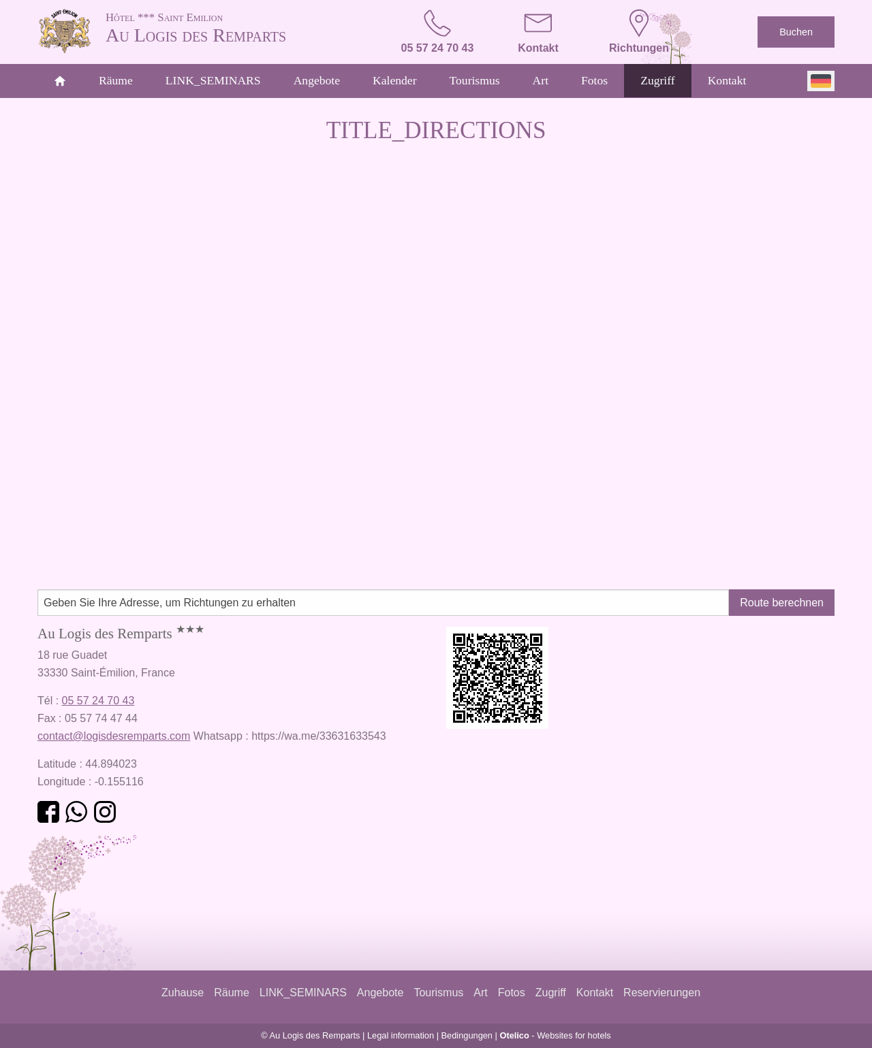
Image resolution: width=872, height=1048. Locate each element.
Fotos (594, 80)
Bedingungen (467, 1035)
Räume (116, 80)
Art (540, 80)
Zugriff (657, 80)
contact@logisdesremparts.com (113, 736)
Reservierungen (661, 992)
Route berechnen (782, 602)
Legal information (400, 1035)
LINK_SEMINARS (213, 80)
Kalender (394, 80)
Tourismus (475, 80)
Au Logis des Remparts (232, 27)
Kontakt (727, 80)
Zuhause (182, 992)
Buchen (796, 32)
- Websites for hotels (554, 1035)
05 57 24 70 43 (98, 700)
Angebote (317, 80)
